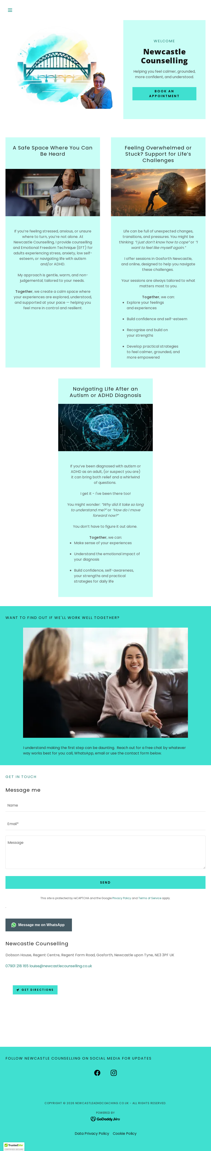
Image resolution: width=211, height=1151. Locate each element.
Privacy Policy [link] (121, 898)
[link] (97, 1073)
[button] (20, 10)
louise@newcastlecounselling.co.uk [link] (60, 966)
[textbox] (105, 805)
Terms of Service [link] (149, 898)
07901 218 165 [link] (17, 966)
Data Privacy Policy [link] (92, 1133)
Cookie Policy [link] (125, 1133)
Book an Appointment (164, 93)
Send (105, 882)
